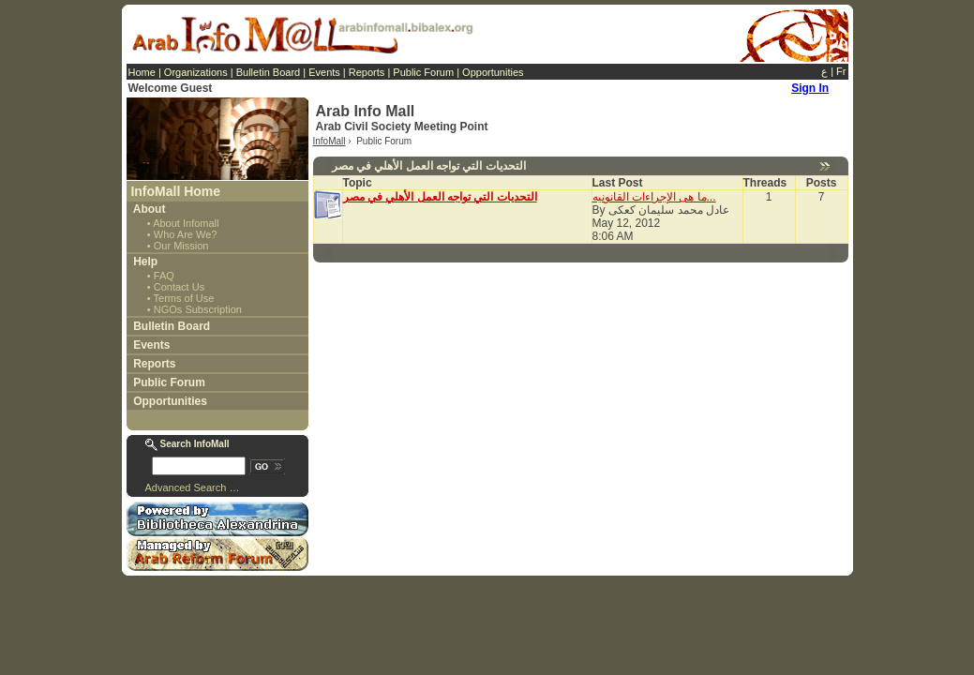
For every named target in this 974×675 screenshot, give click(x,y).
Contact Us (179, 286)
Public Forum (423, 72)
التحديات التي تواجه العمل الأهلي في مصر (440, 196)
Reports (367, 72)
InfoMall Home (175, 191)
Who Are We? (185, 234)
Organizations (196, 72)
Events (324, 72)
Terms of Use (184, 298)
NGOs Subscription (198, 309)
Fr (841, 71)
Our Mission (181, 245)
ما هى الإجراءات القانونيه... (654, 196)
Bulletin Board (268, 72)
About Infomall (185, 223)
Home (142, 72)
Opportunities (492, 72)
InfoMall (329, 141)
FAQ (164, 275)
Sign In (810, 88)
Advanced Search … (192, 487)
